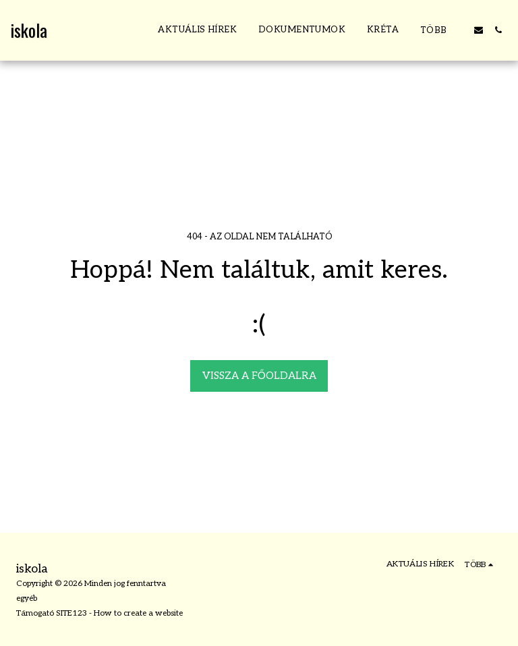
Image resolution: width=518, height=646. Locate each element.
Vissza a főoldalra (259, 376)
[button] (478, 30)
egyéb (26, 598)
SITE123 (71, 613)
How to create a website (138, 613)
